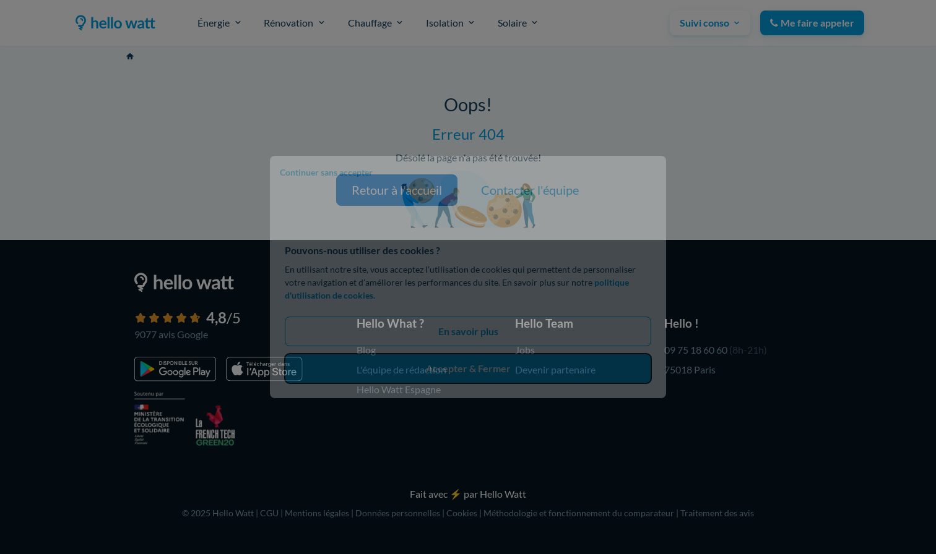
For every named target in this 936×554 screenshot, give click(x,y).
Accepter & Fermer (468, 368)
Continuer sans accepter (326, 172)
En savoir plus (468, 331)
